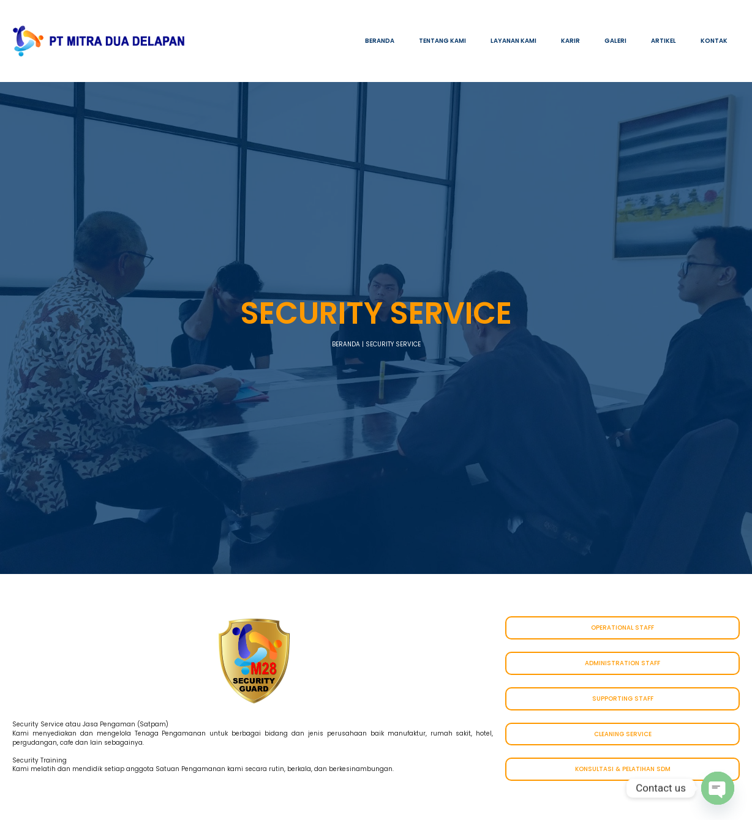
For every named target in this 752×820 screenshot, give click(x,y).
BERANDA (379, 41)
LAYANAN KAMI (513, 41)
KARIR (570, 41)
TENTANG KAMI (442, 41)
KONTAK (714, 41)
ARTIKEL (663, 41)
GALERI (615, 41)
